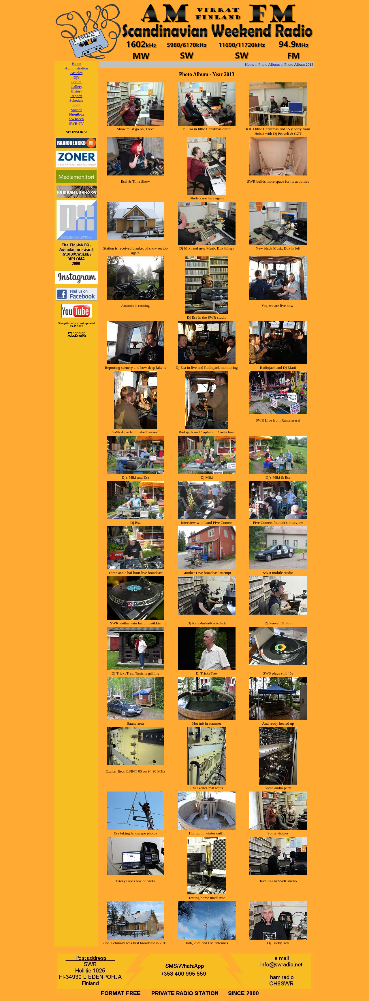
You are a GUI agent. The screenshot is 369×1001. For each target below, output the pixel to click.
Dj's (77, 77)
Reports (76, 96)
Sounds (76, 109)
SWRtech (76, 119)
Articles (76, 73)
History (76, 91)
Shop (76, 105)
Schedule (76, 100)
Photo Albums (269, 64)
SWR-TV (76, 123)
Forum (76, 82)
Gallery (76, 86)
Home (76, 63)
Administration (76, 68)
